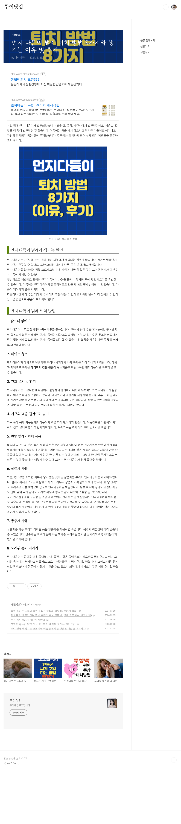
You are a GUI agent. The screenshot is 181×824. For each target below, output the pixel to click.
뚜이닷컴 (13, 6)
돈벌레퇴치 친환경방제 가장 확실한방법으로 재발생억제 (46, 84)
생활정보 (15, 604)
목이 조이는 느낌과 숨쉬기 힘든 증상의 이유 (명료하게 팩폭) (44, 610)
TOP (174, 760)
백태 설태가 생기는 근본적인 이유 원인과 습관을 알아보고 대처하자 (48, 628)
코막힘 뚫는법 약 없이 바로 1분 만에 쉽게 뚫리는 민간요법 (43, 624)
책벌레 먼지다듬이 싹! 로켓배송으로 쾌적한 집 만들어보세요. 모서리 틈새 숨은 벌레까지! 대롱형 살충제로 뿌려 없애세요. (52, 111)
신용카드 (145, 46)
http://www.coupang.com (24, 99)
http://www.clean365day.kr (25, 74)
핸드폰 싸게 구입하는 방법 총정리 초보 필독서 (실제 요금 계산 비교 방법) (51, 615)
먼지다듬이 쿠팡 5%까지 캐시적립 (35, 105)
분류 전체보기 (147, 40)
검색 (165, 7)
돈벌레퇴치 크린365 (25, 79)
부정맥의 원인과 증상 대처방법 (28, 619)
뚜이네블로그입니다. (20, 705)
